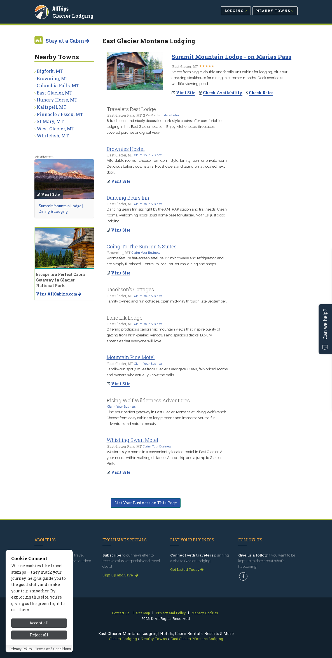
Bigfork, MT (50, 71)
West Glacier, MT (55, 128)
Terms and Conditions (53, 650)
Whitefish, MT (53, 135)
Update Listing (170, 115)
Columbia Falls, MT (58, 85)
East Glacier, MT (55, 93)
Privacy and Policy (171, 613)
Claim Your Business (148, 155)
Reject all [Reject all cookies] (39, 636)
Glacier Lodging (73, 15)
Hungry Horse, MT (57, 100)
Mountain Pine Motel (131, 357)
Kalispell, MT (52, 107)
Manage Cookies (204, 613)
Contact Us (121, 613)
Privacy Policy (20, 650)
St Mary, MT (50, 121)
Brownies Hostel (126, 149)
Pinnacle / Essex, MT (60, 114)
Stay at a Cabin (68, 40)
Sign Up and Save (120, 575)
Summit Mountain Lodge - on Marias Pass (231, 56)
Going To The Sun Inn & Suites (142, 246)
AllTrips (61, 8)
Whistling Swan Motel (132, 440)
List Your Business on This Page (145, 502)
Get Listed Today (187, 569)
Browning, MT (53, 78)
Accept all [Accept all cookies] (39, 625)
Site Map (143, 613)
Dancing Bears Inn (128, 197)
